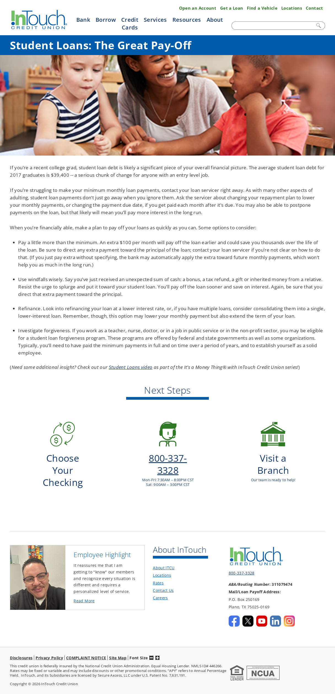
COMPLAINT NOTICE (86, 648)
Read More (93, 591)
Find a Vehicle (262, 8)
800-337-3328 (242, 563)
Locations (291, 8)
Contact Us (163, 580)
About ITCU (163, 558)
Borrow (106, 19)
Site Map (117, 648)
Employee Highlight (102, 545)
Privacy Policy (49, 648)
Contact (314, 8)
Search (319, 25)
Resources (186, 19)
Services (155, 19)
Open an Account (197, 8)
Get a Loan (231, 8)
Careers (160, 588)
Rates (158, 573)
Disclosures (21, 648)
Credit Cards (129, 23)
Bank (83, 19)
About (215, 19)
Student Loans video (130, 367)
